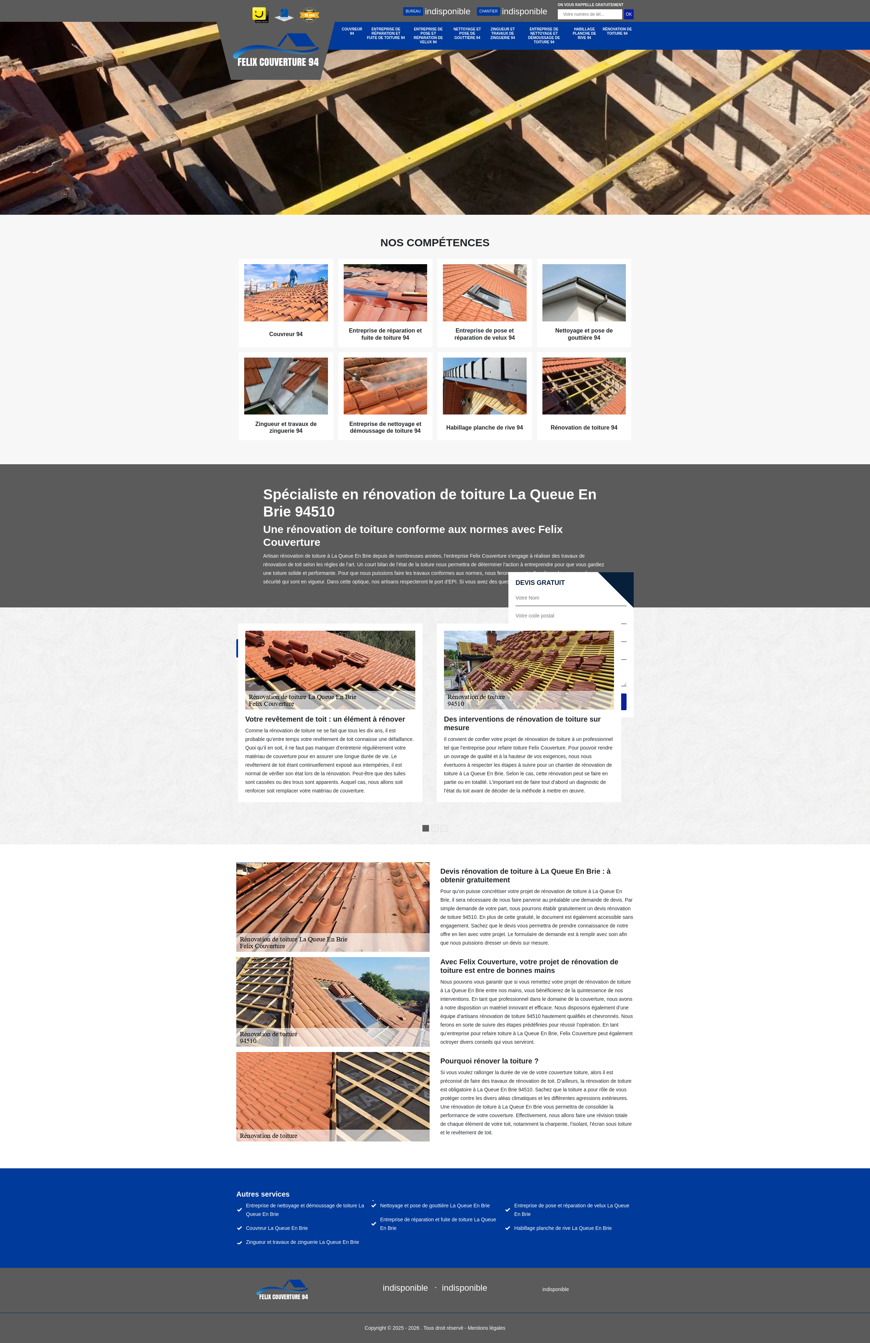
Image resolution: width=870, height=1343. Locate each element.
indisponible (436, 11)
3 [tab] (444, 828)
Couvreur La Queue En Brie (277, 1228)
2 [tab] (435, 828)
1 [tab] (425, 828)
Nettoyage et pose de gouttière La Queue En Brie (435, 1205)
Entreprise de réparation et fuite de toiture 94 (386, 33)
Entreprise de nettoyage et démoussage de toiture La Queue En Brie (305, 1210)
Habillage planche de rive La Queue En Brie (563, 1228)
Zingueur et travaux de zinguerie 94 (502, 33)
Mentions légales (486, 1328)
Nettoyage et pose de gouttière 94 (467, 33)
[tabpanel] (330, 713)
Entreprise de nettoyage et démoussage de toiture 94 (544, 35)
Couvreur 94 (352, 31)
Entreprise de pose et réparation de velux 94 (428, 35)
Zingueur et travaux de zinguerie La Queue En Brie (302, 1242)
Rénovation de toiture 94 (617, 31)
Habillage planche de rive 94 (584, 33)
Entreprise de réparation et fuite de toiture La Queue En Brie (438, 1224)
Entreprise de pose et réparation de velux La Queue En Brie (571, 1210)
